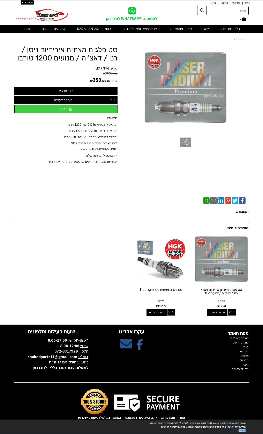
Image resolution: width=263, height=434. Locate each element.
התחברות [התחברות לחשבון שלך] (27, 2)
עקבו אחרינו (131, 330)
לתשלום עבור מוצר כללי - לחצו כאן (60, 367)
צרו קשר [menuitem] (236, 3)
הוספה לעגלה (63, 100)
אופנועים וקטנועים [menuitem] (52, 29)
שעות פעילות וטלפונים (51, 330)
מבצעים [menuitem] (244, 360)
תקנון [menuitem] (246, 364)
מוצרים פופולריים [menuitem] (239, 338)
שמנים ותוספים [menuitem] (181, 29)
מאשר (242, 430)
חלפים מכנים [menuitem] (230, 29)
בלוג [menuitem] (213, 3)
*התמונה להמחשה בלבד (101, 155)
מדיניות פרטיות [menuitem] (240, 368)
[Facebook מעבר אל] (139, 347)
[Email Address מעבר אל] (126, 347)
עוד (26, 29)
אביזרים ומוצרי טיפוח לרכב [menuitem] (142, 29)
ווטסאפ (66, 109)
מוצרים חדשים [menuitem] (241, 342)
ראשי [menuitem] (247, 3)
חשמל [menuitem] (206, 29)
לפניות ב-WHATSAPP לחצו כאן (131, 18)
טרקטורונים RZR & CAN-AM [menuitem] (94, 29)
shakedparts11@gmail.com (52, 356)
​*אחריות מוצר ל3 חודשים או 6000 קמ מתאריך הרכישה (82, 161)
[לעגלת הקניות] (243, 19)
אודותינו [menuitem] (224, 3)
